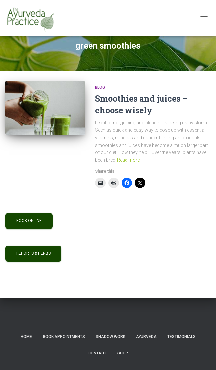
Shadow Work (110, 336)
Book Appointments (64, 336)
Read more (128, 160)
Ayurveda (146, 336)
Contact (97, 353)
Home (26, 336)
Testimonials (181, 336)
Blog (100, 87)
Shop (122, 353)
